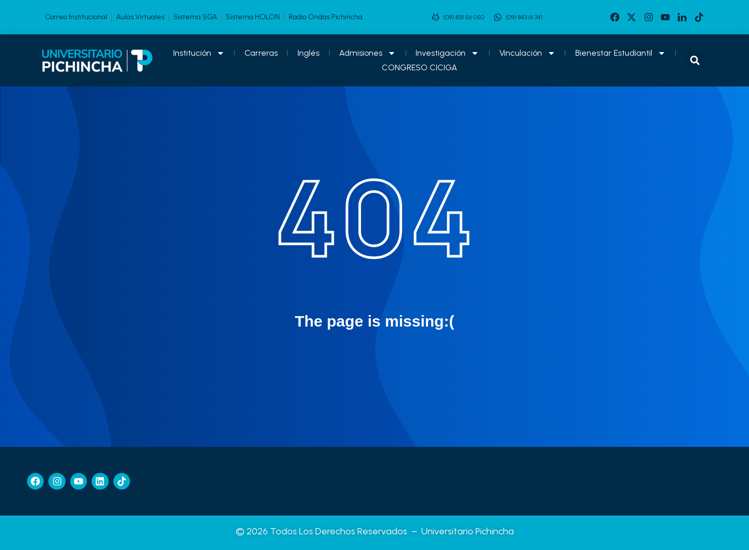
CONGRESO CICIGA (419, 67)
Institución (199, 53)
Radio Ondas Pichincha (326, 16)
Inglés (308, 53)
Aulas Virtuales (140, 16)
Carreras (261, 53)
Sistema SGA (195, 16)
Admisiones (367, 53)
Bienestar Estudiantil (620, 53)
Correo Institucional (76, 16)
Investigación (447, 53)
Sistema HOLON (253, 16)
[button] (694, 60)
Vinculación (527, 53)
